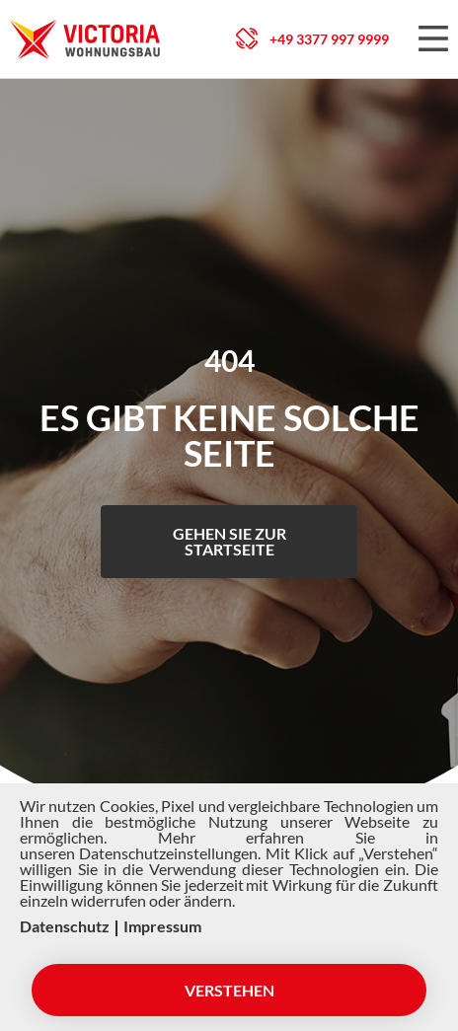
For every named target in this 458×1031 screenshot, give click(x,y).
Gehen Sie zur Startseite (229, 541)
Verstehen (229, 990)
